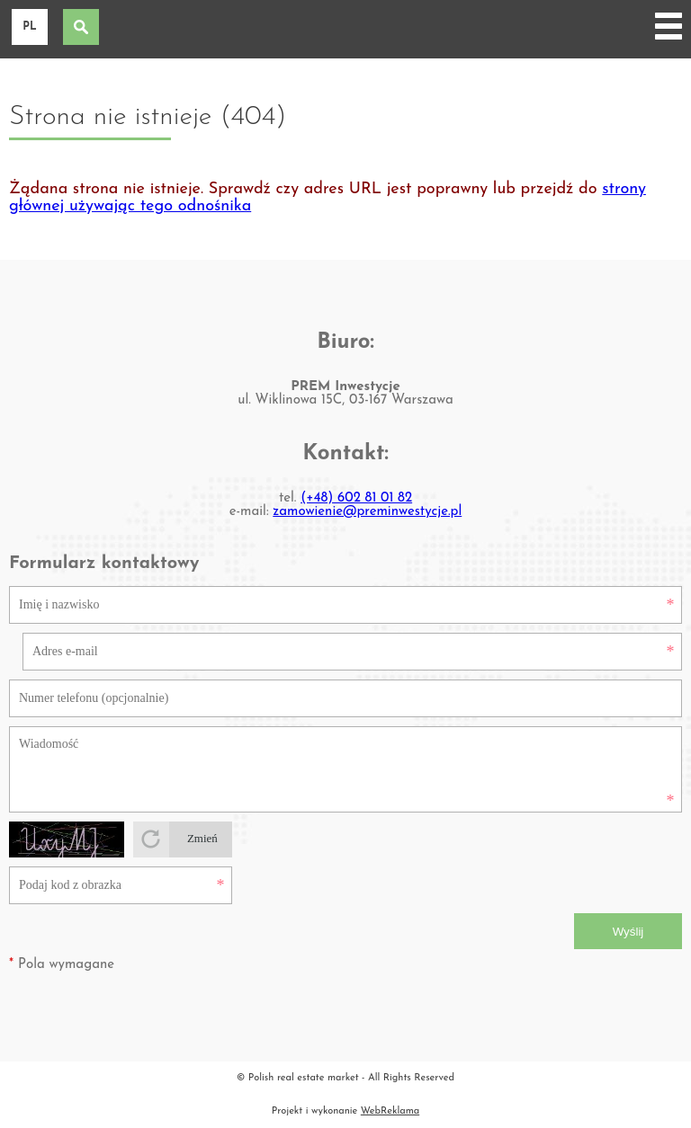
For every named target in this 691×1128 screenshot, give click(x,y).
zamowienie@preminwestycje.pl (367, 512)
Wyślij (628, 931)
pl (29, 27)
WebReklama (390, 1111)
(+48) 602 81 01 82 (356, 498)
